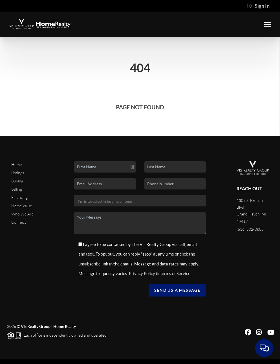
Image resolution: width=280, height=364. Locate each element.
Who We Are (22, 214)
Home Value (21, 206)
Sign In (258, 6)
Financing (19, 197)
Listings (17, 173)
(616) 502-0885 (250, 229)
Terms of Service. (175, 273)
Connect (18, 222)
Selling (16, 189)
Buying (17, 181)
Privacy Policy (142, 273)
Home (16, 164)
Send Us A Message (177, 290)
